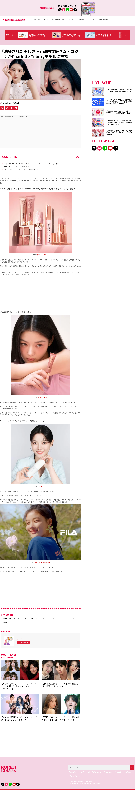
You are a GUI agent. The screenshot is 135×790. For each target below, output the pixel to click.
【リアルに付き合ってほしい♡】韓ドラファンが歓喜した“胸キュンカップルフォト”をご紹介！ (19, 684)
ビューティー (6, 621)
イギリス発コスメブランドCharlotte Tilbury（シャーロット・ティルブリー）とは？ (31, 164)
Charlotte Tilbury (7, 618)
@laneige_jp (43, 486)
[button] (132, 19)
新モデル (18, 621)
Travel (82, 19)
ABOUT (70, 781)
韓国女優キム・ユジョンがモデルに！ (16, 166)
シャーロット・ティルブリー (58, 618)
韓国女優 (28, 621)
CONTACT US (92, 781)
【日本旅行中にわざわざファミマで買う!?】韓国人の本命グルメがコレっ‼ (43, 36)
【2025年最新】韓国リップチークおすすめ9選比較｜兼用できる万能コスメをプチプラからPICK (119, 132)
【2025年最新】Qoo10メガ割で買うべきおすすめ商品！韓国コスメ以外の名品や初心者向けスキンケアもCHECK (119, 122)
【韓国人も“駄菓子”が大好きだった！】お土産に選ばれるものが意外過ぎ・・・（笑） (76, 36)
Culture (92, 19)
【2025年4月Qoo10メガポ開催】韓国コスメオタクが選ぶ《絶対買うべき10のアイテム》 (120, 91)
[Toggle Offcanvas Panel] (3, 20)
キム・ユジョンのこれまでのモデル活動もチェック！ (22, 169)
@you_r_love (42, 397)
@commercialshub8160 (42, 562)
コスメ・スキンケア (38, 618)
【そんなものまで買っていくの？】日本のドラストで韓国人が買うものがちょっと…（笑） (110, 36)
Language (103, 19)
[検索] (132, 766)
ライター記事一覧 (23, 641)
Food (46, 19)
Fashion (72, 19)
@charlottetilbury (42, 255)
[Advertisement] (40, 133)
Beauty (37, 19)
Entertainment (58, 19)
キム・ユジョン (22, 618)
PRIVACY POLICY (80, 781)
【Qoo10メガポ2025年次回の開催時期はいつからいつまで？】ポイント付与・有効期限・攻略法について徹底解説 (119, 101)
